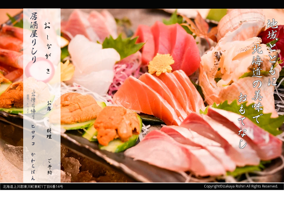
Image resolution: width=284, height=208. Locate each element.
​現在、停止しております (28, 102)
